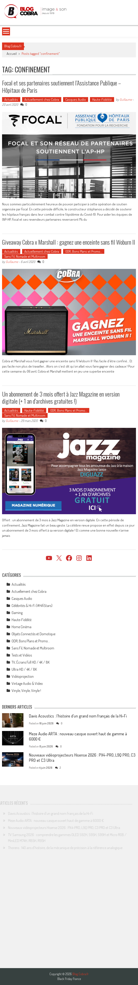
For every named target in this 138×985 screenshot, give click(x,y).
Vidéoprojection (23, 676)
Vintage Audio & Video (27, 683)
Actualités (11, 99)
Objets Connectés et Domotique (33, 634)
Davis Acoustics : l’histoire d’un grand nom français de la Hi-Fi (78, 715)
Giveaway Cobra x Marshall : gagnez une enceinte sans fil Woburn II (68, 242)
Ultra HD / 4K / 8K (24, 669)
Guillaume (126, 99)
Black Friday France (69, 978)
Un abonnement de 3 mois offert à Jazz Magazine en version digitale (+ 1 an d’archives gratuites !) (61, 397)
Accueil (12, 53)
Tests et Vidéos (22, 655)
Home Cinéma (21, 627)
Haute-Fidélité (102, 99)
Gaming (17, 612)
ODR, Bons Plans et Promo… (83, 251)
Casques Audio (75, 99)
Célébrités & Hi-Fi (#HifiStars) (32, 605)
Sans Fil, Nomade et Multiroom (24, 256)
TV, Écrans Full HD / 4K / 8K (31, 662)
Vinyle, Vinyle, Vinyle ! (26, 690)
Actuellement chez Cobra (41, 99)
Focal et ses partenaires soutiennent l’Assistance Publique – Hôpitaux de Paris (61, 86)
